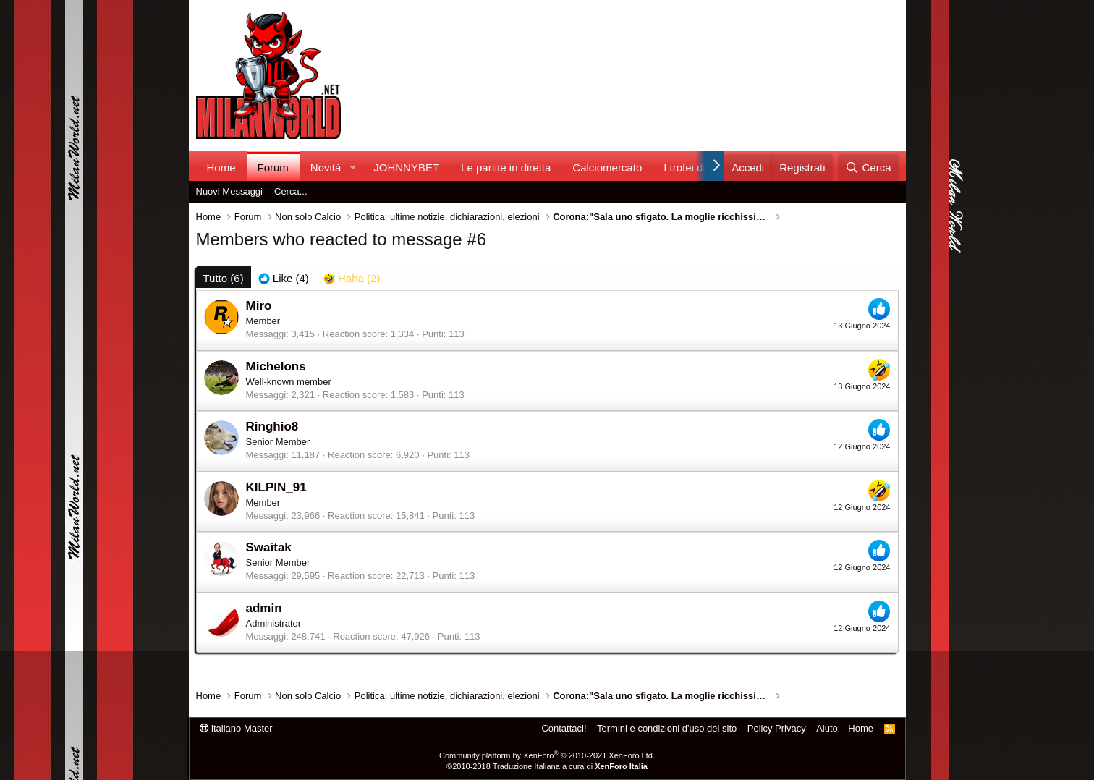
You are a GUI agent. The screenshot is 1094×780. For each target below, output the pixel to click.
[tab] (283, 278)
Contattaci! (563, 728)
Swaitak (269, 547)
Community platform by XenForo (547, 755)
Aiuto (827, 728)
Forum (273, 167)
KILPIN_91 (276, 487)
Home (221, 167)
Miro (259, 306)
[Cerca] (868, 167)
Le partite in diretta (506, 167)
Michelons (276, 366)
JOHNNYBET (406, 167)
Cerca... (291, 191)
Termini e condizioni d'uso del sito (667, 728)
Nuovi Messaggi (229, 191)
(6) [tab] (223, 278)
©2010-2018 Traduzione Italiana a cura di (547, 766)
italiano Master (236, 728)
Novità (326, 167)
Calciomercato (607, 167)
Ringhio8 (272, 426)
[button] (352, 167)
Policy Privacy (776, 728)
